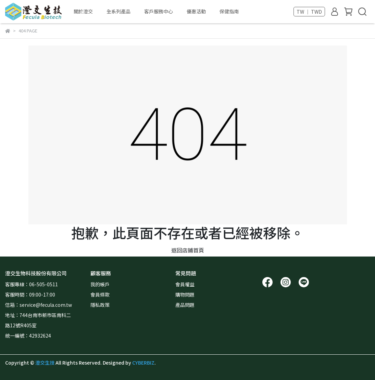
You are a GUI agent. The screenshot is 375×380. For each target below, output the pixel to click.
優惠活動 (196, 11)
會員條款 (100, 294)
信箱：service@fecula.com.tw (39, 304)
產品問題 (185, 304)
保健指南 (229, 11)
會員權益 (185, 284)
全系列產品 (118, 11)
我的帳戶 (100, 284)
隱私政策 (100, 304)
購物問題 (185, 294)
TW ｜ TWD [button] (309, 12)
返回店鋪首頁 (187, 250)
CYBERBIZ (143, 362)
